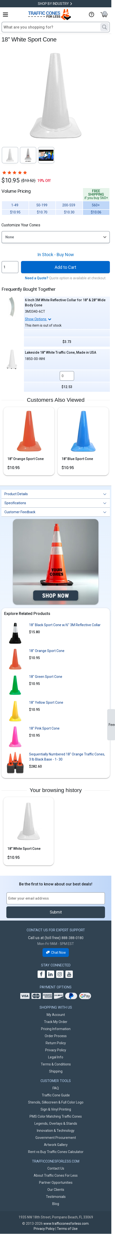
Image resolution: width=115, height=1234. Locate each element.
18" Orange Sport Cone (25, 459)
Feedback (112, 725)
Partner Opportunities (56, 1182)
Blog (55, 1204)
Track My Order (55, 1022)
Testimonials (56, 1197)
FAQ (55, 1088)
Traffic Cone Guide (56, 1095)
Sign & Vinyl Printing (56, 1109)
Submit (56, 912)
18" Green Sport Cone (45, 677)
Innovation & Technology (55, 1131)
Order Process (56, 1036)
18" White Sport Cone (24, 849)
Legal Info (55, 1057)
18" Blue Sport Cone (77, 459)
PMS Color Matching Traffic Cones (56, 1116)
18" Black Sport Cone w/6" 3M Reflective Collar (65, 625)
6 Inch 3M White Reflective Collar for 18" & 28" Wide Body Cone (65, 302)
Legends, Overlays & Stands (55, 1123)
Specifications (15, 503)
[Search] (104, 27)
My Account (56, 1015)
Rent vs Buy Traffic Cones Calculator (56, 1152)
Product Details (16, 494)
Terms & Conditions (56, 1064)
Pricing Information (56, 1029)
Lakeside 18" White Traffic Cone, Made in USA (60, 352)
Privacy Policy (55, 1050)
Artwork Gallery (56, 1145)
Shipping (56, 1071)
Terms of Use (67, 1229)
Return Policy (56, 1043)
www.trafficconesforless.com (66, 1223)
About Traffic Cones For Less (56, 1175)
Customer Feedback (19, 512)
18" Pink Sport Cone (44, 728)
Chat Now (55, 952)
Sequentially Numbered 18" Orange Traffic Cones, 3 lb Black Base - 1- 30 (67, 756)
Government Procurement (55, 1138)
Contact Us (55, 1168)
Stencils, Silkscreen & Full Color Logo (56, 1102)
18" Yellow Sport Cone (46, 702)
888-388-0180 (73, 938)
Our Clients (55, 1190)
